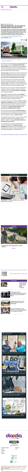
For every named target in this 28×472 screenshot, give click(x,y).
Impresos (17, 447)
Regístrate (14, 443)
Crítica (2, 449)
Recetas (3, 453)
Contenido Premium (14, 174)
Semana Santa (7, 59)
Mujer (2, 452)
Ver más (22, 333)
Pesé (3, 59)
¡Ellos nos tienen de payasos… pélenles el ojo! (18, 273)
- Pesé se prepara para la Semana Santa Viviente (12, 36)
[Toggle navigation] (2, 7)
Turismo (19, 59)
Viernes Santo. (9, 61)
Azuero (12, 59)
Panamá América (5, 447)
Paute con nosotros (14, 445)
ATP (16, 59)
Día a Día (3, 450)
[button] (3, 238)
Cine (16, 449)
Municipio (4, 61)
